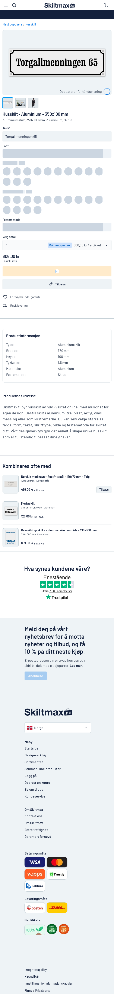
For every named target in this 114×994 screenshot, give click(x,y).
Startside (31, 748)
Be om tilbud (34, 789)
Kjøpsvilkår (32, 976)
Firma (28, 990)
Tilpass (57, 284)
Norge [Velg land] (35, 728)
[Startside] (57, 712)
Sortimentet (34, 762)
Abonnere (35, 676)
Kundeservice (35, 796)
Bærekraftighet (36, 830)
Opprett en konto (37, 782)
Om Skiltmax (34, 823)
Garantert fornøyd (38, 836)
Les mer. (76, 665)
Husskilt (30, 24)
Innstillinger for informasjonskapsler (48, 983)
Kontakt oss (33, 816)
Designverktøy (35, 755)
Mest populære (12, 24)
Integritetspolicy (36, 970)
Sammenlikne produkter (43, 769)
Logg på (31, 776)
